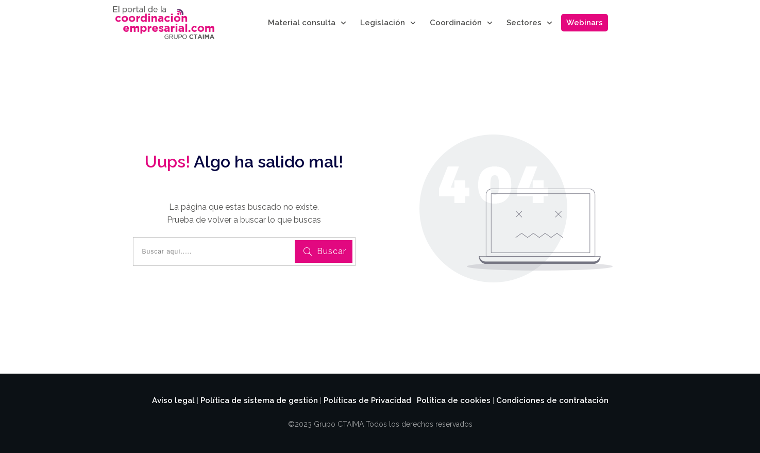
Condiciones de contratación (552, 400)
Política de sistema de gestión (259, 400)
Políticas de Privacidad (367, 400)
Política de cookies (454, 400)
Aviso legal (173, 400)
